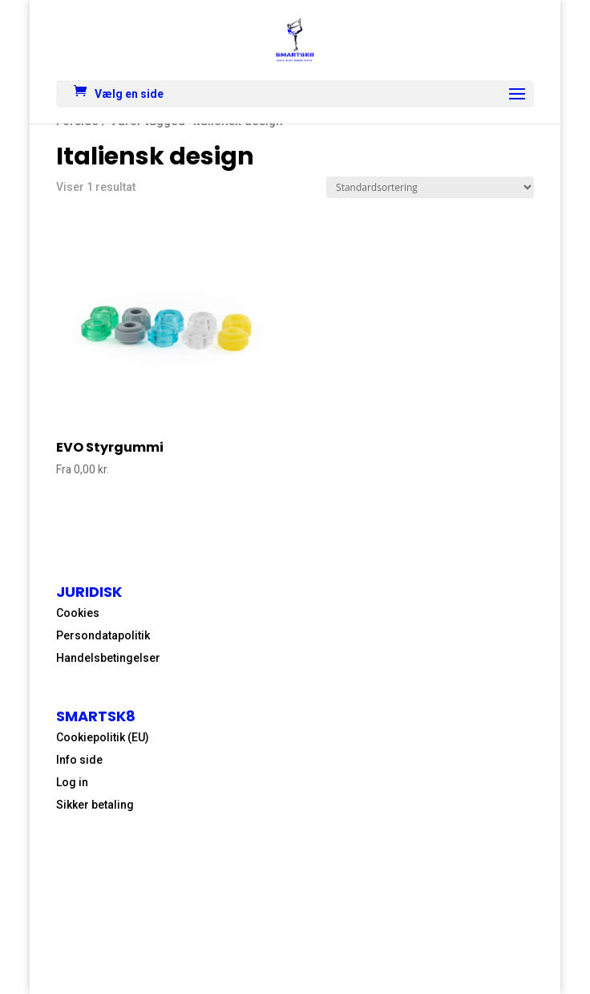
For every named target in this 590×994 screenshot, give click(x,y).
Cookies (77, 613)
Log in (72, 782)
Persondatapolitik (103, 635)
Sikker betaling (95, 804)
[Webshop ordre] (430, 187)
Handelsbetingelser (108, 657)
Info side (79, 759)
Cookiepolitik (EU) (102, 737)
